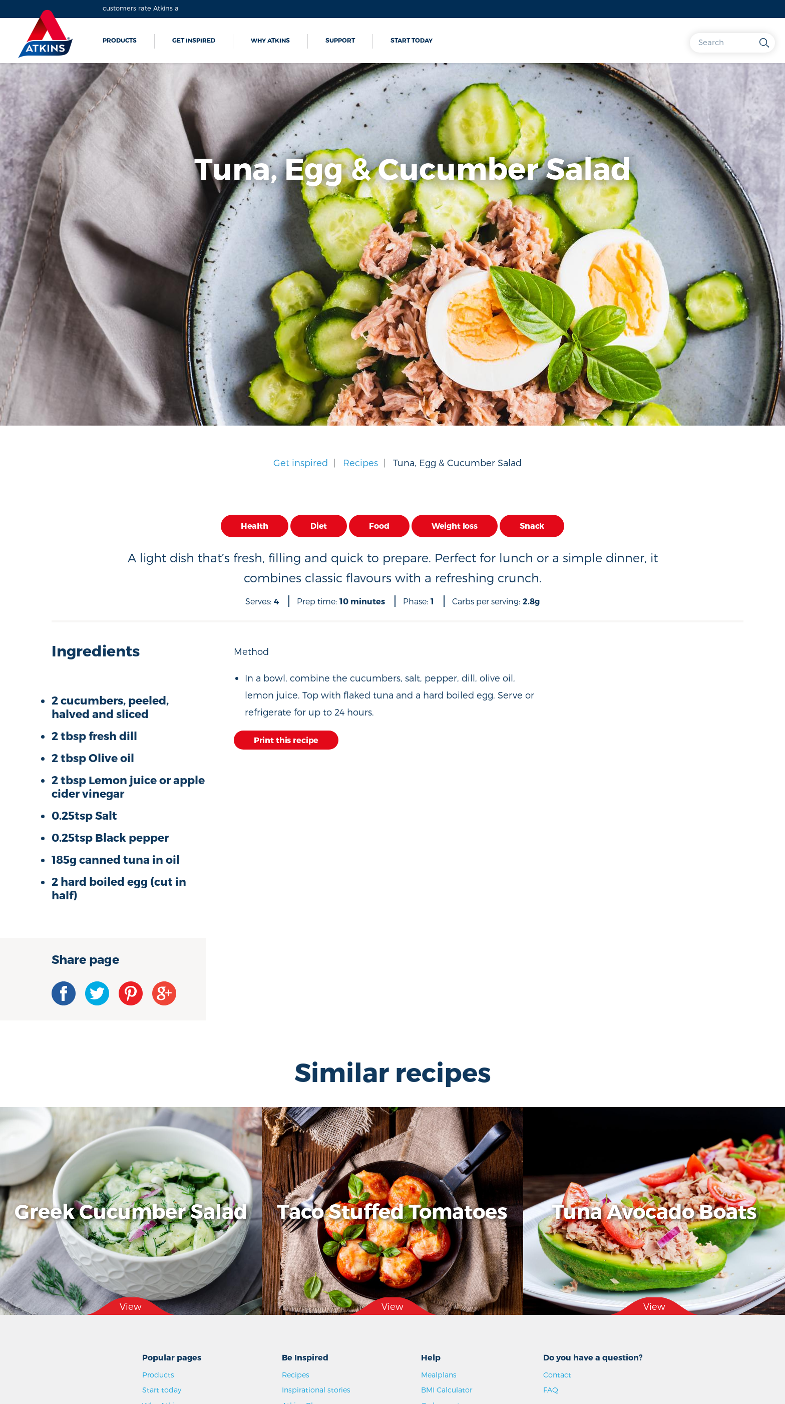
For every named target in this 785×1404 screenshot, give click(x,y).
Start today (411, 40)
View (131, 1306)
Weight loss (455, 525)
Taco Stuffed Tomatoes (392, 1211)
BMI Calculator (446, 1389)
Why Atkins (270, 40)
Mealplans (439, 1374)
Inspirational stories (316, 1389)
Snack (532, 525)
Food (379, 525)
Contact (557, 1374)
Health (254, 525)
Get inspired (193, 40)
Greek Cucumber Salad (131, 1211)
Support (340, 40)
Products (120, 40)
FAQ (550, 1389)
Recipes (360, 462)
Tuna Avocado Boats (654, 1211)
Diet (318, 525)
